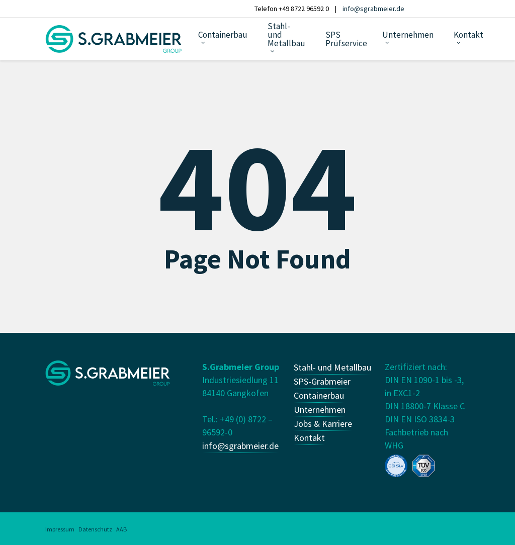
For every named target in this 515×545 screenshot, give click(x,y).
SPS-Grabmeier (322, 381)
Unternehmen (320, 409)
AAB (121, 529)
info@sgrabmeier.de (373, 8)
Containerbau (319, 395)
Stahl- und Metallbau (332, 367)
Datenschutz (95, 529)
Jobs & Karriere (323, 423)
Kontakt (309, 437)
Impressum (59, 529)
